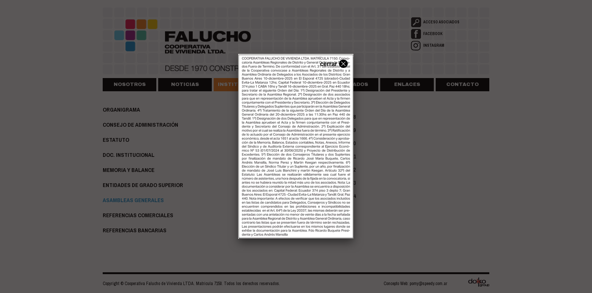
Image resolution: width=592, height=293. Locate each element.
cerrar (333, 63)
